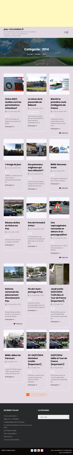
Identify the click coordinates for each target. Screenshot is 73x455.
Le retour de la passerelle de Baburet (35, 102)
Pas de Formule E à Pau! (36, 224)
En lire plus (9, 127)
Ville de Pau (8, 437)
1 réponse (63, 133)
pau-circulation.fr (14, 29)
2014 (7, 115)
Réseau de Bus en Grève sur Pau (12, 225)
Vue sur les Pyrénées (11, 440)
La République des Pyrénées (14, 422)
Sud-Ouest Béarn (10, 433)
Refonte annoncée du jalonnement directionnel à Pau (12, 295)
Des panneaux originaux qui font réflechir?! (35, 167)
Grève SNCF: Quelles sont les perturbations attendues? (13, 103)
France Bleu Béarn (10, 416)
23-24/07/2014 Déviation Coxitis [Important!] (35, 360)
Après (43, 394)
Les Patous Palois (10, 430)
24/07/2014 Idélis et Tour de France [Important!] (59, 360)
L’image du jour (13, 164)
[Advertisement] (36, 13)
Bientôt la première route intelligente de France (58, 103)
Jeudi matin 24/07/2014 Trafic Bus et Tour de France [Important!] (58, 295)
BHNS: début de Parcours (13, 357)
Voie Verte (35, 112)
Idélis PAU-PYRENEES (11, 419)
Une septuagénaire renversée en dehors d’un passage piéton (59, 228)
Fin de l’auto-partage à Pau (35, 290)
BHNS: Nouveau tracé (58, 166)
